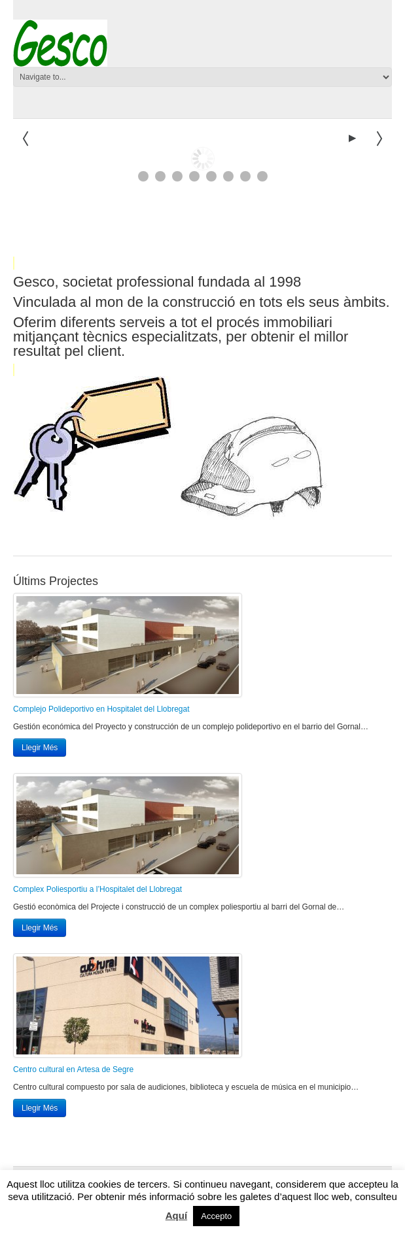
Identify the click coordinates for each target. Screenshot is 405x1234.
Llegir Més (40, 747)
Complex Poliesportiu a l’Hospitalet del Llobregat (97, 889)
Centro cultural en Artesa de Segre (73, 1069)
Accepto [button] (216, 1216)
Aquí (176, 1215)
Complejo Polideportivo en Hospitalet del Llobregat (101, 709)
